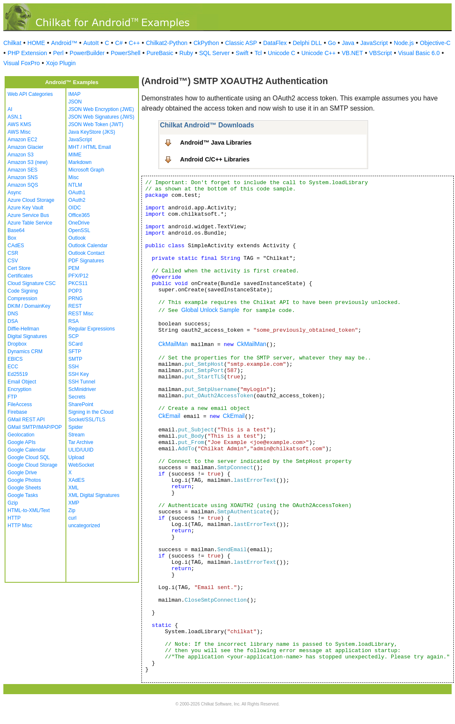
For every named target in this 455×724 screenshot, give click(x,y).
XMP (73, 503)
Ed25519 (18, 374)
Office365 (79, 215)
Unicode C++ (318, 53)
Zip (72, 510)
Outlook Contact (86, 253)
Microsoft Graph (86, 170)
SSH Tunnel (81, 382)
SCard (75, 344)
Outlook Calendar (87, 245)
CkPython (206, 43)
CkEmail (169, 415)
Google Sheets (24, 488)
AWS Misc (19, 132)
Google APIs (22, 442)
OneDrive (79, 223)
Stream (76, 435)
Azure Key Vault (25, 208)
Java (348, 43)
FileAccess (20, 404)
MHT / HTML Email (89, 147)
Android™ (64, 43)
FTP (12, 397)
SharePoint (80, 404)
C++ (134, 43)
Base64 (16, 230)
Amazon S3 (21, 155)
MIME (74, 155)
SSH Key (78, 374)
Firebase (17, 412)
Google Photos (24, 480)
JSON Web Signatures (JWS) (101, 117)
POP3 (75, 291)
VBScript (380, 53)
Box (12, 238)
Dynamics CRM (25, 351)
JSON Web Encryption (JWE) (101, 109)
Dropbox (17, 344)
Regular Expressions (91, 329)
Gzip (13, 503)
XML (73, 488)
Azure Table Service (30, 223)
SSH (73, 367)
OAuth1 (77, 193)
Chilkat (12, 43)
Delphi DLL (307, 43)
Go (332, 43)
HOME (36, 43)
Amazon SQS (23, 185)
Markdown (80, 162)
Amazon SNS (23, 177)
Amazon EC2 (22, 140)
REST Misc (81, 314)
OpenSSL (79, 230)
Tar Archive (80, 442)
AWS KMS (19, 124)
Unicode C (281, 53)
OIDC (74, 208)
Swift (242, 53)
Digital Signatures (27, 336)
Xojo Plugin (61, 63)
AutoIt (91, 43)
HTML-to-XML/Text (29, 510)
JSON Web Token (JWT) (95, 124)
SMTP (75, 359)
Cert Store (19, 268)
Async (14, 193)
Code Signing (23, 291)
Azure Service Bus (28, 215)
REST (75, 306)
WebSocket (81, 465)
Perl (58, 53)
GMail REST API (26, 420)
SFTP (74, 351)
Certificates (20, 276)
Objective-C (435, 43)
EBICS (15, 359)
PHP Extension (27, 53)
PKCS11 (78, 283)
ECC (13, 367)
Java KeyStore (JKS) (91, 132)
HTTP (14, 518)
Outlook (77, 238)
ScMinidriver (82, 389)
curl (72, 518)
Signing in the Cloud (90, 412)
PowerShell (126, 53)
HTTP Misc (20, 525)
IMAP (74, 94)
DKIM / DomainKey (29, 306)
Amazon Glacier (25, 147)
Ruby (186, 53)
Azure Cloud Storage (31, 200)
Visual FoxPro (21, 63)
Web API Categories (30, 94)
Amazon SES (22, 170)
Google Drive (22, 473)
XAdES (76, 480)
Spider (75, 427)
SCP (73, 336)
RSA (73, 321)
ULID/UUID (81, 450)
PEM (73, 268)
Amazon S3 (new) (27, 162)
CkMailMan (173, 344)
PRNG (75, 298)
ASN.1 (15, 117)
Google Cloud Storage (33, 465)
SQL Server (214, 53)
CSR (13, 253)
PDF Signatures (86, 261)
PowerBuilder (87, 53)
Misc (73, 177)
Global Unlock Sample (210, 310)
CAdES (16, 245)
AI (10, 109)
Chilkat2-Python (167, 43)
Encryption (19, 389)
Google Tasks (23, 495)
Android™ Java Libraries (215, 142)
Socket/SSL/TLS (86, 420)
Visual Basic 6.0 (418, 53)
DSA (13, 321)
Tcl (257, 53)
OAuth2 (77, 200)
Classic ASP (241, 43)
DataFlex (275, 43)
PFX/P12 (78, 276)
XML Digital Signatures (94, 495)
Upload (76, 457)
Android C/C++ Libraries (215, 159)
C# (119, 43)
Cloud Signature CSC (32, 283)
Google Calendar (27, 450)
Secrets (77, 397)
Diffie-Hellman (23, 329)
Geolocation (21, 435)
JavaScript (374, 43)
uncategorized (84, 525)
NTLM (75, 185)
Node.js (403, 43)
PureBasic (159, 53)
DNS (13, 314)
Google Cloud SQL (29, 457)
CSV (13, 261)
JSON (75, 102)
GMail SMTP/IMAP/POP (35, 427)
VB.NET (352, 53)
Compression (22, 298)
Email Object (22, 382)
